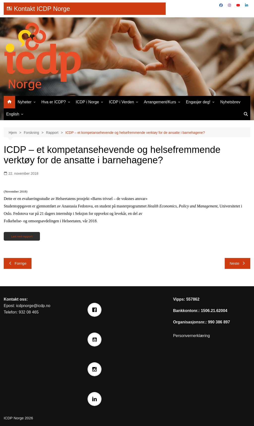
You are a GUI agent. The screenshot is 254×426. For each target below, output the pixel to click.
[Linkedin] (95, 399)
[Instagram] (95, 369)
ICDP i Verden (121, 102)
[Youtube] (95, 339)
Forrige (18, 263)
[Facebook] (95, 310)
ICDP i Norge (87, 102)
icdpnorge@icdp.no (33, 306)
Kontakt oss (15, 299)
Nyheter (25, 102)
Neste (237, 263)
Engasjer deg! (198, 102)
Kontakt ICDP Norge (42, 8)
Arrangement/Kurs (160, 102)
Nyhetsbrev (230, 102)
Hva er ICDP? (53, 102)
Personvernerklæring (191, 336)
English (12, 114)
